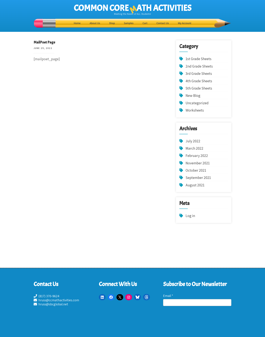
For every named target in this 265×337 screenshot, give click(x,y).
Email (168, 295)
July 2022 (193, 141)
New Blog (193, 95)
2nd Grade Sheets (199, 66)
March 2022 (194, 148)
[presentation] (177, 321)
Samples (129, 23)
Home (77, 23)
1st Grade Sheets (198, 58)
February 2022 (197, 155)
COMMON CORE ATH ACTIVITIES (132, 8)
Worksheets (195, 110)
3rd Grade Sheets (199, 73)
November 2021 (198, 163)
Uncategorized (197, 103)
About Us (95, 23)
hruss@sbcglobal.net (51, 304)
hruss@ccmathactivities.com (56, 300)
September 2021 (198, 177)
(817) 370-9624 (46, 296)
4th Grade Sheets (199, 81)
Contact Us (162, 23)
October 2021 (196, 170)
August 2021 (195, 185)
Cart (145, 23)
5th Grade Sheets (199, 88)
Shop (112, 23)
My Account (184, 23)
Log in (190, 215)
